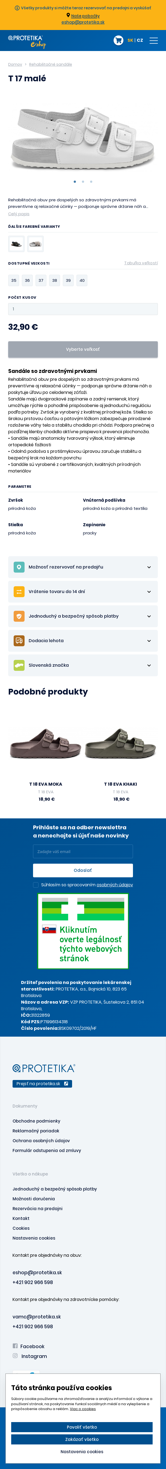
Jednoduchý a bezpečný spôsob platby (55, 1189)
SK (130, 40)
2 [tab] (83, 181)
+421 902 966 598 (33, 1282)
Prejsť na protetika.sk (42, 1084)
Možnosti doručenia (34, 1199)
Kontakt (21, 1218)
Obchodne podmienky (36, 1121)
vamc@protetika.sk (37, 1317)
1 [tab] (75, 181)
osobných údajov (115, 885)
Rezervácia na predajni (38, 1208)
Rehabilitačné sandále (50, 64)
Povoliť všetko (82, 1427)
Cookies (21, 1228)
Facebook (29, 1346)
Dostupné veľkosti (83, 264)
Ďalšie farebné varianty (34, 227)
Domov (15, 64)
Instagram (30, 1356)
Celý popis (18, 214)
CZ (140, 40)
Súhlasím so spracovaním (87, 885)
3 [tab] (91, 181)
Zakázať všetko (82, 1439)
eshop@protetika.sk (83, 22)
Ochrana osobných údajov (41, 1141)
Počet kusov (22, 298)
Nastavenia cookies (34, 1238)
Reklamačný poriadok (36, 1131)
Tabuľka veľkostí (141, 263)
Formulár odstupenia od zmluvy (47, 1150)
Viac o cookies (83, 1408)
